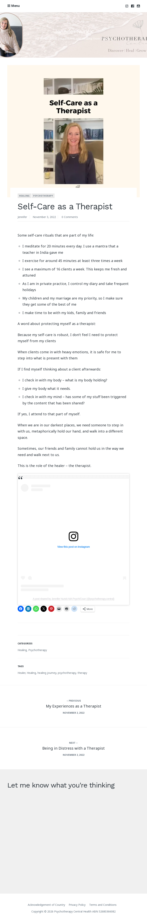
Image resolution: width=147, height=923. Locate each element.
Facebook (132, 6)
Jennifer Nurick (73, 31)
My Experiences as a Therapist (73, 706)
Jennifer (22, 217)
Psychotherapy (43, 195)
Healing (24, 195)
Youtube (138, 6)
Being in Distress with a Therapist (73, 748)
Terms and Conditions (103, 905)
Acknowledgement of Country (46, 905)
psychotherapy (67, 673)
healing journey (47, 673)
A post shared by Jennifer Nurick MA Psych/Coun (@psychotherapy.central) (73, 598)
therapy (82, 673)
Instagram (126, 6)
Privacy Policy (77, 905)
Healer (21, 673)
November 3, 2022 (44, 217)
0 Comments (70, 217)
